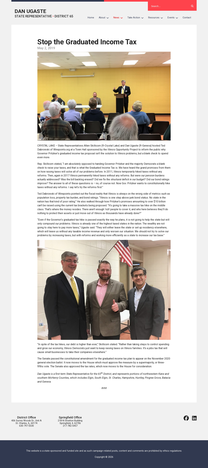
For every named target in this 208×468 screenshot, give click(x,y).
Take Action (136, 17)
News (119, 17)
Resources (156, 17)
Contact (187, 17)
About (105, 17)
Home (91, 17)
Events (174, 17)
